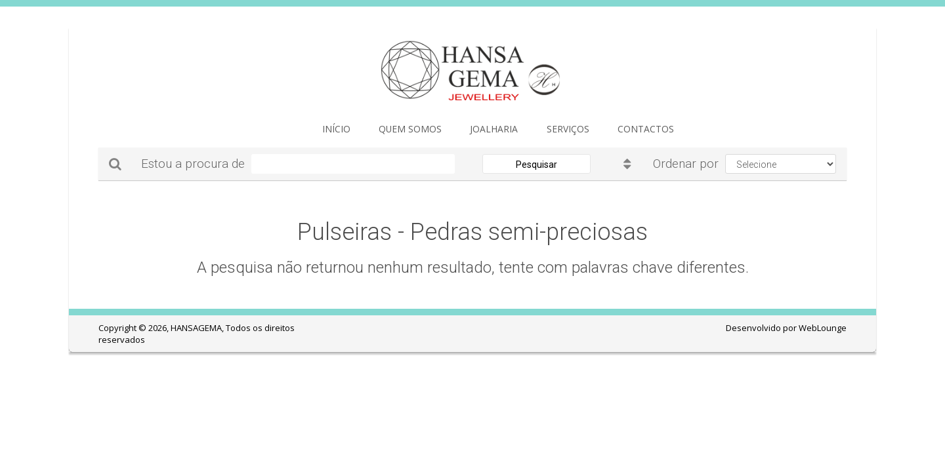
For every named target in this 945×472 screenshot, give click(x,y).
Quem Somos (389, 131)
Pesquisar (536, 164)
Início (329, 131)
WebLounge (823, 328)
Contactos (582, 131)
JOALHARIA (458, 131)
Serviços (518, 131)
